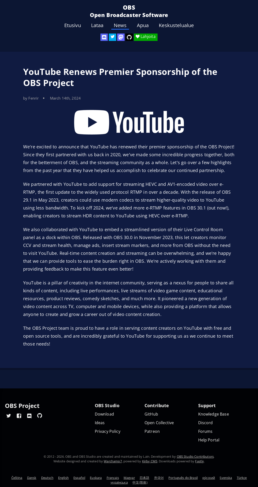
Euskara (96, 477)
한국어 (159, 477)
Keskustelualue (176, 25)
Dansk (31, 477)
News (120, 25)
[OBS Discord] (104, 37)
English (63, 477)
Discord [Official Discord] (205, 422)
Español (79, 477)
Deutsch (47, 477)
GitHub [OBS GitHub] (151, 414)
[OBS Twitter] (112, 37)
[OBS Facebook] (19, 415)
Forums (205, 431)
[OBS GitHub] (39, 415)
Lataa (97, 25)
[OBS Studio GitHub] (129, 37)
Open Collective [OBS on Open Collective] (159, 422)
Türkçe (242, 477)
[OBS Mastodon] (121, 37)
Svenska (226, 477)
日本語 (144, 477)
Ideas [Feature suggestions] (100, 422)
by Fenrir (31, 98)
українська (119, 482)
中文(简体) (139, 482)
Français (113, 477)
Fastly (199, 461)
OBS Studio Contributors (195, 456)
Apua (143, 25)
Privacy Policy (107, 431)
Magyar (129, 477)
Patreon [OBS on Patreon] (152, 431)
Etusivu (72, 25)
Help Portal (209, 440)
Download (104, 414)
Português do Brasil (183, 477)
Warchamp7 (113, 461)
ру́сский (208, 477)
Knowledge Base (213, 414)
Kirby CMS (149, 461)
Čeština (16, 477)
